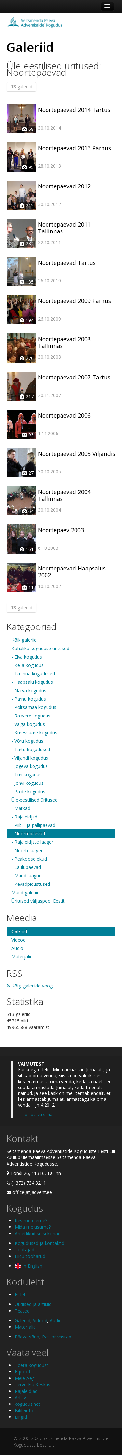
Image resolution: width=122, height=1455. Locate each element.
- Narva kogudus (28, 690)
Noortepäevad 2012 (64, 186)
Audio (17, 948)
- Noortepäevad (28, 833)
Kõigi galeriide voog (30, 986)
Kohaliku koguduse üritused (40, 648)
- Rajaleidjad (24, 817)
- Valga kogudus (28, 724)
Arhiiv (20, 1397)
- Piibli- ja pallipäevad (33, 825)
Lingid (21, 1417)
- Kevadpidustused (30, 884)
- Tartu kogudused (30, 749)
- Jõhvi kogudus (27, 783)
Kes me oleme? (31, 1220)
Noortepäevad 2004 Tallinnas (64, 495)
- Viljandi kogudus (29, 758)
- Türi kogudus (26, 775)
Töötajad (24, 1249)
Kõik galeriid (24, 640)
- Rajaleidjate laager (32, 842)
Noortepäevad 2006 (64, 415)
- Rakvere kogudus (30, 716)
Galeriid (19, 931)
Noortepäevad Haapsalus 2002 (72, 571)
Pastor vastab (56, 1337)
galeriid (21, 87)
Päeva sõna (27, 1337)
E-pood (22, 1372)
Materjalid (22, 956)
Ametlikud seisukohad (38, 1233)
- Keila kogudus (27, 665)
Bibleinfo (24, 1410)
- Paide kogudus (28, 791)
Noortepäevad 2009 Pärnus (74, 301)
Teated (22, 1311)
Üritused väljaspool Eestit (38, 901)
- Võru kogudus (27, 741)
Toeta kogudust (31, 1365)
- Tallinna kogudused (33, 674)
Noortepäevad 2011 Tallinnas (64, 227)
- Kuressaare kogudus (34, 732)
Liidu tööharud (30, 1256)
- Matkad (20, 808)
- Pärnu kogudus (28, 699)
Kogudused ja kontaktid (39, 1243)
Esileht (21, 1294)
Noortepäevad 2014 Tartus (74, 110)
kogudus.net (27, 1404)
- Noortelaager (27, 850)
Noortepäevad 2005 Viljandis (76, 453)
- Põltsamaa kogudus (33, 707)
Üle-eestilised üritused (34, 800)
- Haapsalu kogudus (32, 682)
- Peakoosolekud (29, 859)
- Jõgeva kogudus (29, 766)
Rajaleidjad (26, 1391)
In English (28, 1266)
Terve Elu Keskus (32, 1385)
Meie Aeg (24, 1378)
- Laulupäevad (26, 867)
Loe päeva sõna (37, 1114)
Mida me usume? (33, 1227)
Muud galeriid (25, 892)
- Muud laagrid (26, 876)
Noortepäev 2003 (61, 530)
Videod (18, 940)
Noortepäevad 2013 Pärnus (74, 148)
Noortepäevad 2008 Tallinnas (64, 342)
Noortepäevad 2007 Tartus (74, 377)
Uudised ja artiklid (33, 1304)
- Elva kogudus (26, 657)
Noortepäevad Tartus (67, 262)
